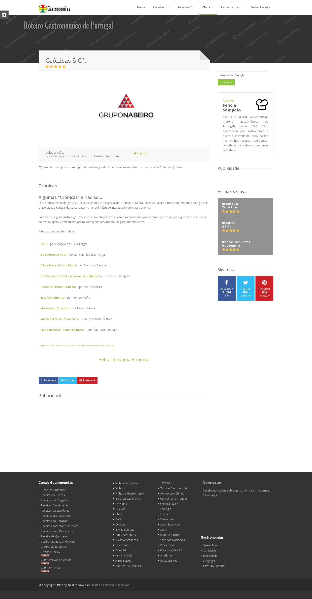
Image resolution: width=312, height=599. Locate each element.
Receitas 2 (184, 7)
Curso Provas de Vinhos (56, 561)
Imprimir (139, 153)
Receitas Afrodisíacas (54, 505)
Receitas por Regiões (54, 500)
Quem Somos (212, 545)
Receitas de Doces (53, 495)
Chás (118, 514)
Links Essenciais (170, 524)
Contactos (209, 550)
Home (141, 7)
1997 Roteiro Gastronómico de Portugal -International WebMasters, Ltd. (82, 345)
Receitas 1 (160, 7)
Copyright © (44, 345)
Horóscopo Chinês (172, 493)
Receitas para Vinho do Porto (60, 526)
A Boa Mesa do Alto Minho (58, 265)
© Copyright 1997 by (53, 585)
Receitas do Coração (54, 521)
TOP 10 (165, 483)
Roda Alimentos (125, 535)
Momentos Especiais (128, 566)
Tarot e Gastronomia (173, 488)
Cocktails (121, 524)
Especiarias (122, 545)
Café (118, 519)
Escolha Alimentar (53, 297)
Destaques (167, 519)
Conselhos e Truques (173, 498)
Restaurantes (230, 7)
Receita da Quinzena (54, 536)
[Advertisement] (145, 428)
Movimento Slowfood (55, 308)
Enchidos (121, 504)
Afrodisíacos (123, 560)
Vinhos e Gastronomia (129, 493)
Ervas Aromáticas (126, 540)
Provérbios (167, 545)
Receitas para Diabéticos (57, 531)
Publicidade (210, 555)
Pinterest (89, 380)
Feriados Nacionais (172, 540)
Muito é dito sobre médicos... (60, 319)
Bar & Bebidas (124, 529)
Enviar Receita (260, 7)
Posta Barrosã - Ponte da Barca (62, 330)
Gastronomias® (79, 585)
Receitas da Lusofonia (55, 510)
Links (163, 529)
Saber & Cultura (170, 535)
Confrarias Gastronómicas (58, 541)
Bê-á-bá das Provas (128, 498)
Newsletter (212, 482)
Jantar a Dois (123, 555)
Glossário (121, 550)
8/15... (44, 244)
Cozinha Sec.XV (50, 553)
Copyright (209, 561)
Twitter (69, 380)
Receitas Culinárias (54, 490)
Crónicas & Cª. (169, 504)
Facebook (50, 380)
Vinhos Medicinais (126, 483)
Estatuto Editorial (214, 566)
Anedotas (166, 555)
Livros (164, 514)
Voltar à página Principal (124, 359)
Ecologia (165, 509)
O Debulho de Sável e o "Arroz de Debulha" (69, 276)
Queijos (120, 509)
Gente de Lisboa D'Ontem (58, 287)
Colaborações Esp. (172, 550)
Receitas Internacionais (56, 516)
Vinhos (119, 488)
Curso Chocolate (51, 569)
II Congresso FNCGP (53, 254)
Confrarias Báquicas (54, 547)
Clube (206, 7)
